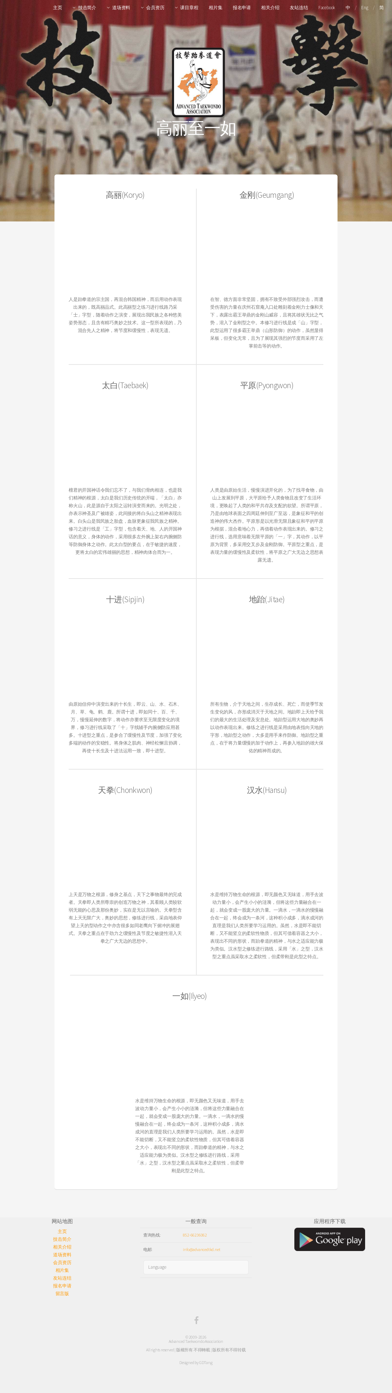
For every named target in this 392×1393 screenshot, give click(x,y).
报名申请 (242, 8)
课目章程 (189, 8)
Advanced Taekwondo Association (196, 1341)
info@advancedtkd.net (201, 1249)
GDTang (206, 1362)
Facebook (326, 8)
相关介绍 (270, 8)
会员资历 (155, 8)
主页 (57, 8)
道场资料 (121, 8)
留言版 (62, 1294)
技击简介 (87, 8)
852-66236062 (195, 1235)
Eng (364, 8)
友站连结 (299, 8)
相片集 (215, 8)
